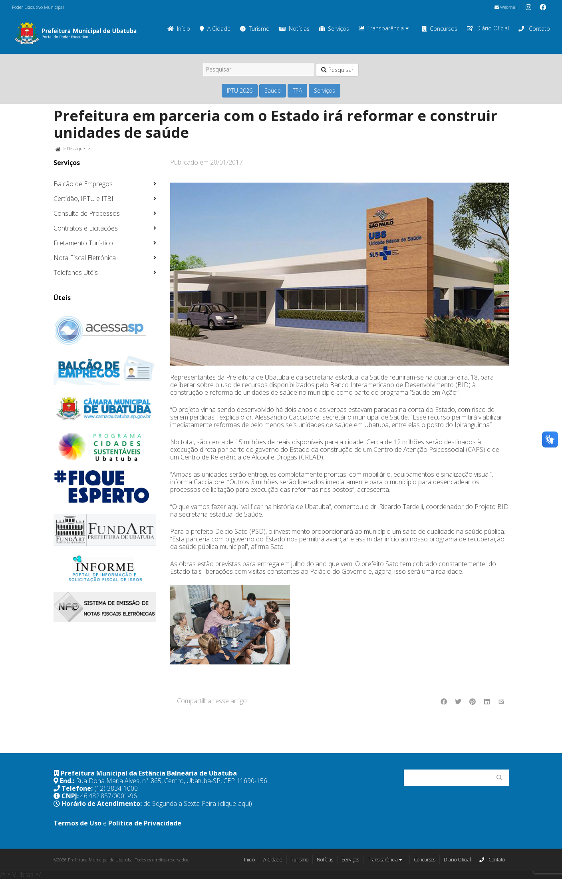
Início (178, 28)
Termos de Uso (77, 823)
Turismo (255, 28)
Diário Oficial (488, 28)
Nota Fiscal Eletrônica (85, 257)
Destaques (76, 148)
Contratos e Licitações (86, 228)
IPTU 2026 (239, 90)
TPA (297, 90)
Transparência (384, 28)
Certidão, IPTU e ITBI (83, 198)
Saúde (272, 90)
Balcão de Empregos (83, 183)
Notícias (294, 28)
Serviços (334, 28)
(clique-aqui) (235, 803)
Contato (534, 28)
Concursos (439, 28)
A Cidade (215, 28)
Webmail (506, 7)
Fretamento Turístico (83, 243)
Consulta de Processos (87, 213)
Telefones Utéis (76, 272)
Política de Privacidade (144, 823)
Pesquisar (337, 70)
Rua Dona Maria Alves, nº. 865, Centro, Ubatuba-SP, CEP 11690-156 (171, 780)
